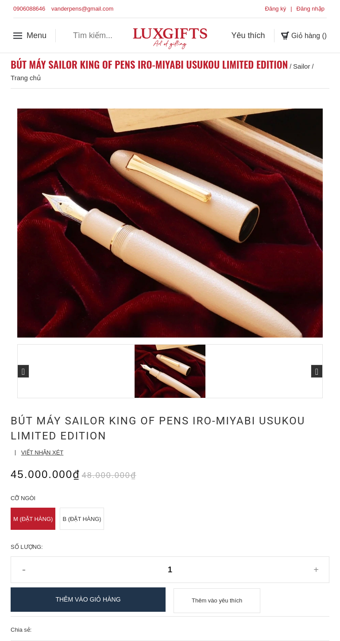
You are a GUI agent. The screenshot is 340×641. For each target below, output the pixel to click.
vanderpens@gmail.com (82, 8)
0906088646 (29, 8)
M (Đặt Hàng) (33, 519)
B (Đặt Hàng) (81, 519)
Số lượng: (27, 547)
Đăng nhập (311, 8)
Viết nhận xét (42, 452)
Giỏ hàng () (301, 35)
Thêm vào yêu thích (217, 599)
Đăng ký (275, 8)
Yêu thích (243, 35)
